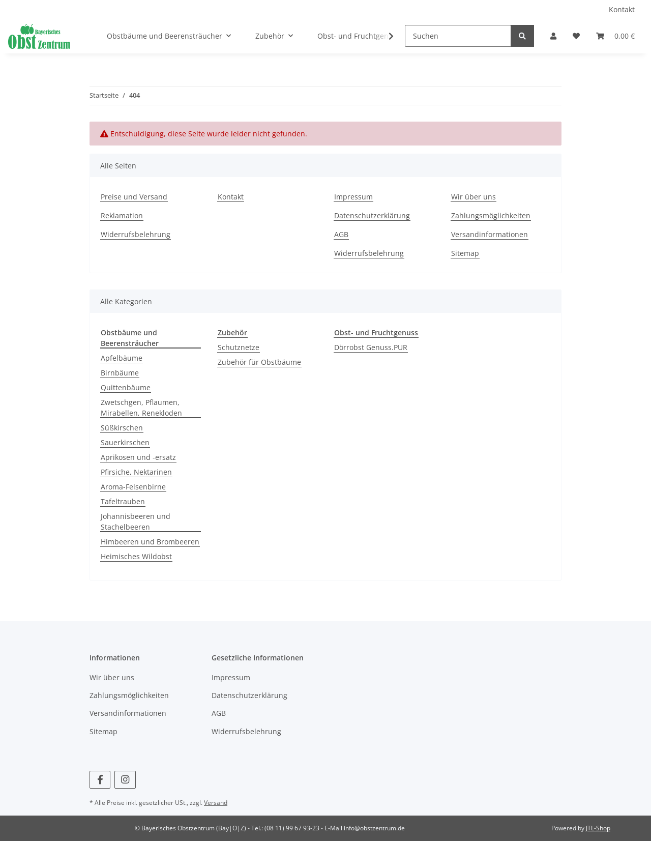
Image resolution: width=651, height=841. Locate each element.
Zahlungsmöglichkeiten (490, 215)
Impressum (353, 196)
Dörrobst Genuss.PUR (370, 347)
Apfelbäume (121, 358)
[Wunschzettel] (576, 35)
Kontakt (622, 9)
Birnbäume (120, 373)
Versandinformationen (489, 234)
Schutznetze (238, 347)
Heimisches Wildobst (136, 556)
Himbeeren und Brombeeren (150, 541)
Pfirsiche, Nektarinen (136, 472)
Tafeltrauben (123, 501)
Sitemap (465, 253)
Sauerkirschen (125, 442)
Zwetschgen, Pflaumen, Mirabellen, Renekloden (141, 407)
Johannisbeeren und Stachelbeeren (135, 521)
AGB (341, 234)
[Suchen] (458, 36)
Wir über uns (473, 196)
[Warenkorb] (615, 35)
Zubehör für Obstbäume (259, 362)
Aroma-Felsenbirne (133, 486)
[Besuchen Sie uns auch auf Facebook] (100, 780)
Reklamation (122, 215)
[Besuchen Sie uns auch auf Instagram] (124, 780)
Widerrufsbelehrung (135, 234)
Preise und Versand (134, 196)
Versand (215, 802)
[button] (553, 35)
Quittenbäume (126, 387)
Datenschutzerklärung (372, 215)
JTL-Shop (598, 828)
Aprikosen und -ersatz (138, 457)
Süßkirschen (122, 427)
